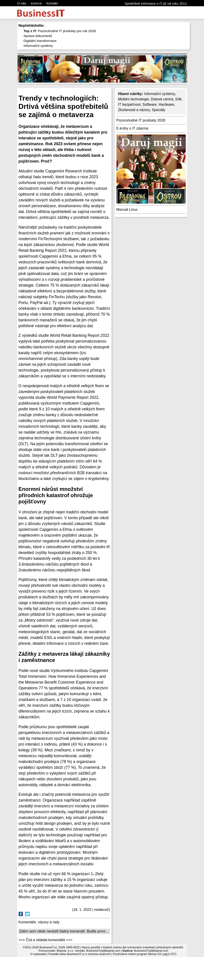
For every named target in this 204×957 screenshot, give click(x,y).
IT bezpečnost (129, 104)
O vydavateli (38, 954)
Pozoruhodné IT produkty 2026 (140, 120)
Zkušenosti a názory (134, 110)
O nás (21, 3)
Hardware (166, 104)
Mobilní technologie (133, 99)
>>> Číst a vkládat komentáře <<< (46, 940)
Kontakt (52, 3)
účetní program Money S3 (144, 954)
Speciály (158, 110)
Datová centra (162, 99)
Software (150, 104)
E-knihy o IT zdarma (132, 128)
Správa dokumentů (37, 36)
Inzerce (36, 3)
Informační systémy (38, 46)
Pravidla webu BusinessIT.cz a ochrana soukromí (79, 954)
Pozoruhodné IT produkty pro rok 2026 (59, 31)
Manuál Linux (127, 209)
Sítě (178, 99)
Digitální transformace (40, 41)
